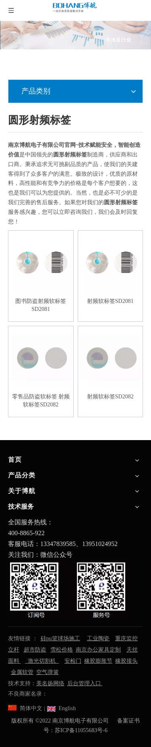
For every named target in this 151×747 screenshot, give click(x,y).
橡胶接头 (126, 661)
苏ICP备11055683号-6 (81, 730)
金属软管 (22, 672)
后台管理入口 (85, 683)
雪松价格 (61, 650)
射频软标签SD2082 (110, 397)
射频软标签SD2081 (110, 301)
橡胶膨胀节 (98, 661)
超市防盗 (35, 650)
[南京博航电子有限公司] (75, 35)
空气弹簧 (47, 672)
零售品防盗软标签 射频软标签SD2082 (41, 401)
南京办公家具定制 (98, 650)
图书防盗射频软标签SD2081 (40, 305)
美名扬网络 (50, 683)
